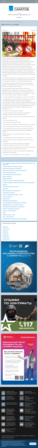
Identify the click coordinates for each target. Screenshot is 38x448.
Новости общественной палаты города (13, 194)
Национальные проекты (9, 192)
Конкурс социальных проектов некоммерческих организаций (18, 182)
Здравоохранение (7, 178)
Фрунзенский (6, 239)
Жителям (19, 17)
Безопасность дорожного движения (12, 168)
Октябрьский (6, 237)
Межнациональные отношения (10, 186)
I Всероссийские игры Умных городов (12, 166)
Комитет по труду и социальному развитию (14, 180)
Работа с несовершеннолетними (11, 208)
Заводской (5, 231)
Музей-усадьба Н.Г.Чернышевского (12, 190)
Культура (5, 184)
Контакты (4, 439)
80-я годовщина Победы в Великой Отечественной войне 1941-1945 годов (19, 164)
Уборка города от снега (9, 214)
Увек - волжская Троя (8, 216)
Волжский (5, 227)
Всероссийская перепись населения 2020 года (15, 170)
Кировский (5, 233)
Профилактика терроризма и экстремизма (14, 206)
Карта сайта (10, 439)
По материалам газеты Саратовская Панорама (15, 202)
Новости (9, 21)
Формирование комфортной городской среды (15, 218)
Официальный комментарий (10, 200)
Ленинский (5, 235)
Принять (33, 443)
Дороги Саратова (7, 176)
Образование (6, 198)
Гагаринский (6, 228)
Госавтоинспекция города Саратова (12, 174)
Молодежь (5, 188)
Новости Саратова (17, 21)
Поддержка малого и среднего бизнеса (13, 204)
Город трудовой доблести (9, 172)
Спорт (4, 212)
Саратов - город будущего (9, 210)
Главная (3, 21)
